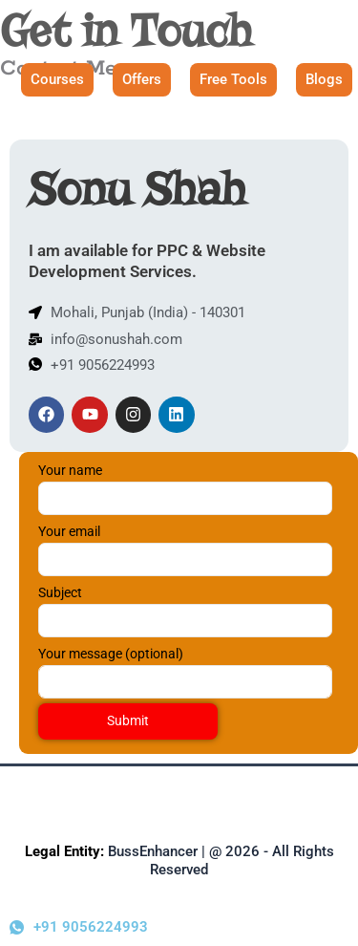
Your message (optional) (194, 672)
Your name (194, 488)
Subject (194, 611)
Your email (194, 550)
